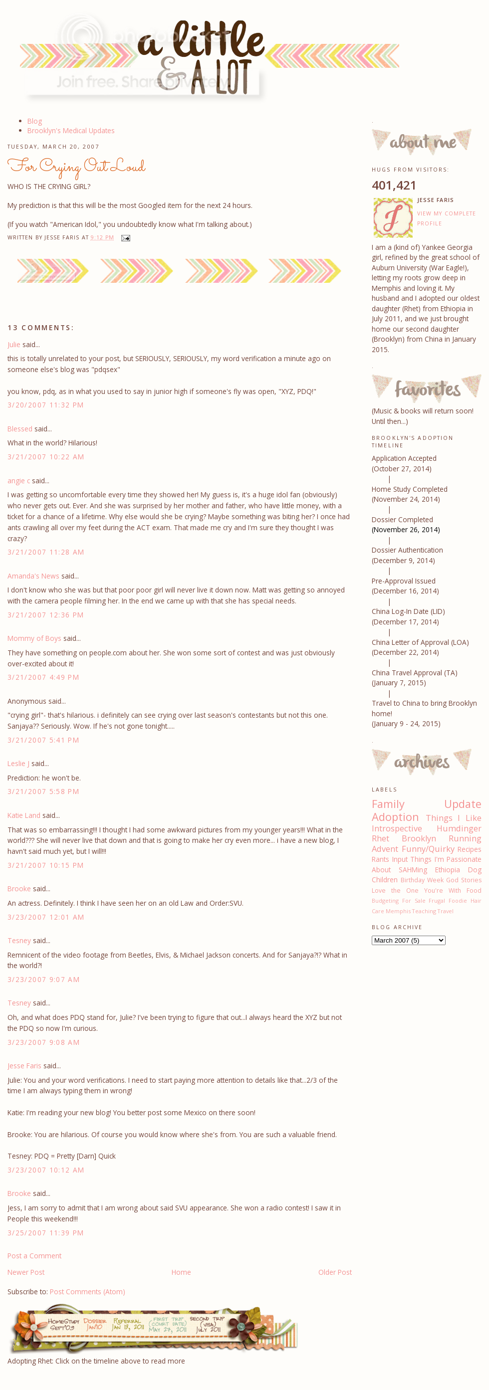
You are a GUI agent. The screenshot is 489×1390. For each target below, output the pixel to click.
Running (465, 838)
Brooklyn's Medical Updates (71, 130)
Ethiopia (447, 869)
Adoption (395, 816)
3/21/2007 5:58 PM (43, 791)
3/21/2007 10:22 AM (46, 456)
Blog (34, 121)
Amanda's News (33, 576)
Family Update (427, 803)
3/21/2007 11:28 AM (46, 552)
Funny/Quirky (428, 848)
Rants (380, 859)
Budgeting (385, 900)
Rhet (380, 838)
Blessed (19, 428)
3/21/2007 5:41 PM (43, 740)
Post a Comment (34, 1255)
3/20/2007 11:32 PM (45, 404)
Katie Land (23, 815)
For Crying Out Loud (76, 167)
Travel (446, 911)
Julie (13, 344)
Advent (385, 848)
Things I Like (454, 817)
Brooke (19, 888)
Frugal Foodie (448, 900)
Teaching (424, 911)
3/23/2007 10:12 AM (46, 1170)
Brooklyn (419, 838)
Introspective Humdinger (427, 828)
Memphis (398, 911)
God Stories (464, 880)
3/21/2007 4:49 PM (43, 677)
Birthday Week (422, 880)
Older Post (335, 1272)
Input (400, 859)
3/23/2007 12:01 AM (46, 917)
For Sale (414, 900)
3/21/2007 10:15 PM (45, 865)
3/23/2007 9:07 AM (43, 979)
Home (181, 1272)
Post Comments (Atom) (87, 1291)
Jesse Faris (24, 1065)
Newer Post (25, 1272)
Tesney (19, 940)
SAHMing (413, 869)
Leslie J (18, 763)
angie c (18, 480)
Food (474, 890)
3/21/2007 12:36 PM (45, 614)
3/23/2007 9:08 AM (43, 1042)
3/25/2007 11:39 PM (45, 1232)
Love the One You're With (416, 890)
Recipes (470, 849)
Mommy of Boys (34, 638)
